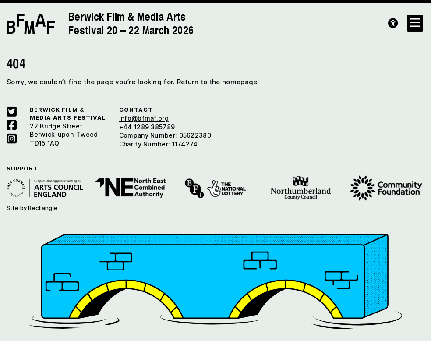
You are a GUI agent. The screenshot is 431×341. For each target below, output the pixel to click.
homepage (239, 82)
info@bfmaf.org (144, 118)
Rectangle (42, 207)
